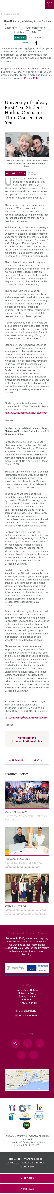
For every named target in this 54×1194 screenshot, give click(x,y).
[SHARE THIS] (27, 1178)
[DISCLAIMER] (16, 1159)
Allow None (36, 37)
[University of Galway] (15, 89)
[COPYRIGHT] (14, 1163)
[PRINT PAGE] (27, 1188)
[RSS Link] (33, 1055)
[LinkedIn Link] (21, 1055)
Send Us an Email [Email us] (28, 1015)
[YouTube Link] (39, 1043)
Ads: (34, 32)
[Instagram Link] (15, 1043)
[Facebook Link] (27, 1043)
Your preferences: (35, 27)
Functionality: (11, 27)
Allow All (21, 37)
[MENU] (49, 4)
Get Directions (27, 1011)
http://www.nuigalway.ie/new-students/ (26, 412)
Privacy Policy (32, 78)
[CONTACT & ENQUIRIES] (34, 1163)
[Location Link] (27, 1088)
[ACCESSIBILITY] (27, 1166)
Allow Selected (29, 43)
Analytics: (19, 32)
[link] (12, 1108)
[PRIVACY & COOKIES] (34, 1159)
